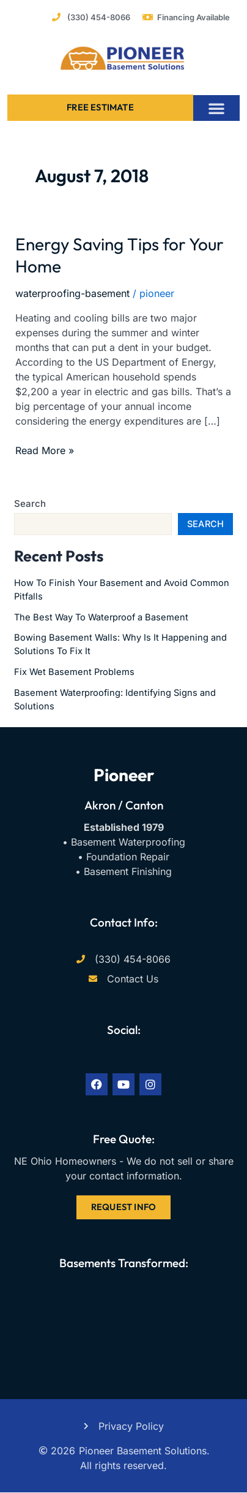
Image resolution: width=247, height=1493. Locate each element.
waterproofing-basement (72, 293)
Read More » (44, 450)
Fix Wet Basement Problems (74, 671)
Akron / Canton (123, 805)
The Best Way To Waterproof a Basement (101, 617)
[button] (216, 108)
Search (30, 503)
